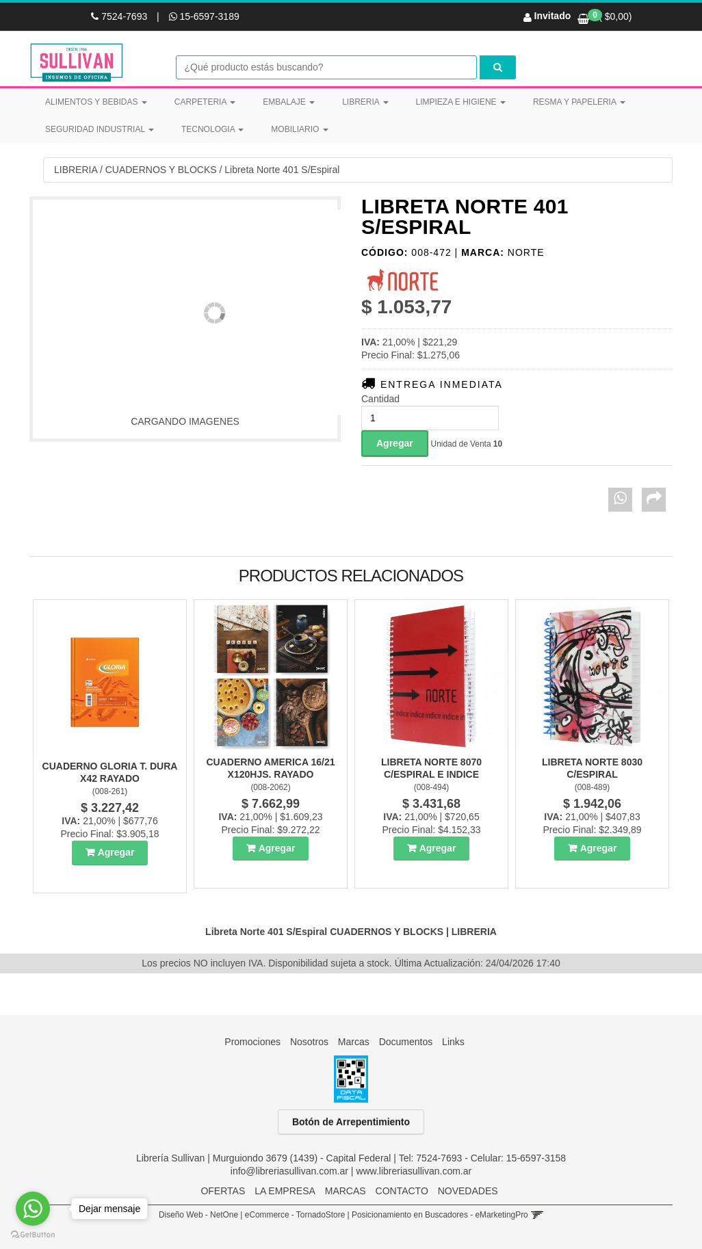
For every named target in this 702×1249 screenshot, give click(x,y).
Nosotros (309, 1041)
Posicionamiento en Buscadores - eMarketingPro (440, 1215)
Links (453, 1041)
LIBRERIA (365, 102)
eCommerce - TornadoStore (295, 1215)
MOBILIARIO (299, 129)
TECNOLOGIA (212, 129)
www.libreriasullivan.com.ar (413, 1171)
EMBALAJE (289, 102)
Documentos (406, 1041)
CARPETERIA (204, 102)
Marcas (353, 1041)
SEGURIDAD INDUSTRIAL (99, 129)
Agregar (116, 852)
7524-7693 (120, 16)
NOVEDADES (468, 1190)
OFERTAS (222, 1190)
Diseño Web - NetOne (198, 1215)
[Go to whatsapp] (33, 1209)
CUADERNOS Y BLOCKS (161, 169)
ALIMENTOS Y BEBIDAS (96, 102)
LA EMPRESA (285, 1190)
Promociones (252, 1041)
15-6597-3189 (204, 16)
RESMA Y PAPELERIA (579, 102)
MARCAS (345, 1190)
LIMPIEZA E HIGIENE (461, 102)
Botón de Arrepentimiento (351, 1121)
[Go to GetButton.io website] (33, 1235)
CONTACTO (402, 1190)
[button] (536, 1215)
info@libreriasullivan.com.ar (289, 1171)
